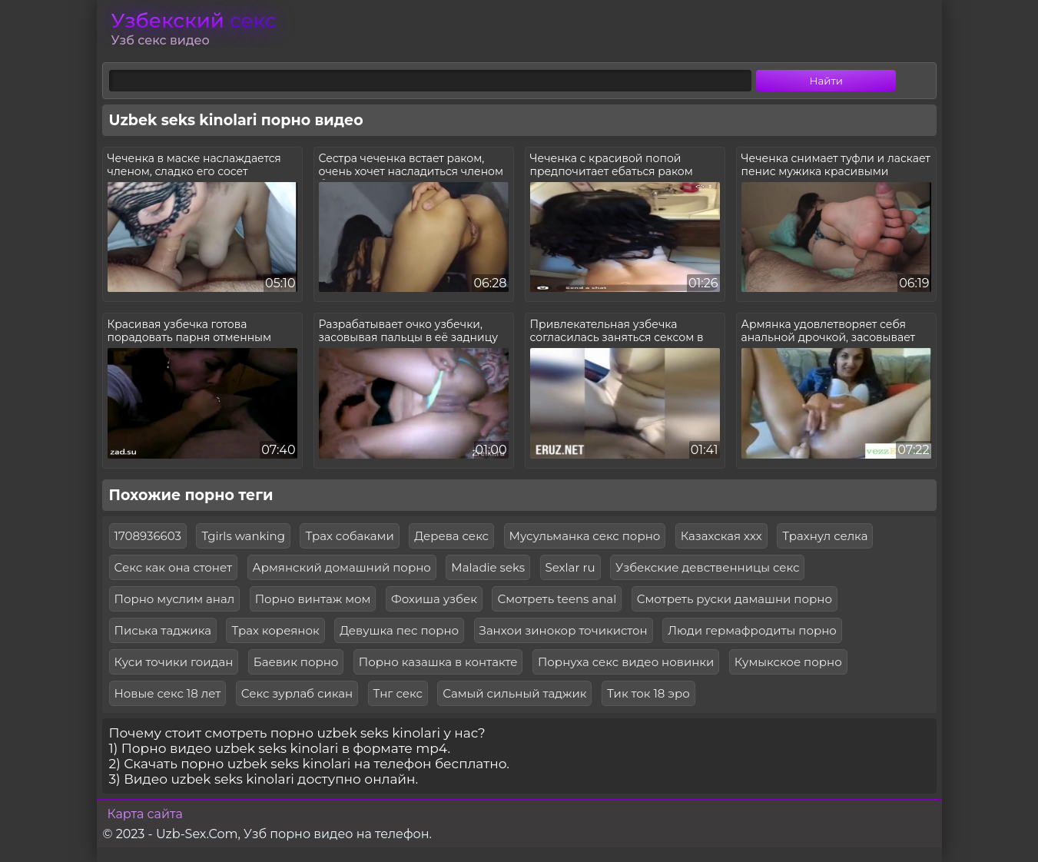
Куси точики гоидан (174, 662)
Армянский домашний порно (342, 567)
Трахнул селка (824, 536)
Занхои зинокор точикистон (563, 630)
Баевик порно (296, 662)
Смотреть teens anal (556, 599)
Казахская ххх (721, 536)
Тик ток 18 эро (648, 693)
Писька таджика (162, 630)
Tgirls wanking (243, 536)
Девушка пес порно (399, 630)
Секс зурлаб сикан (297, 693)
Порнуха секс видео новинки (626, 662)
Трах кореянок (275, 630)
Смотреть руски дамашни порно (734, 599)
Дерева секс (451, 536)
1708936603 (147, 536)
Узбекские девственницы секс (707, 567)
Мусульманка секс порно (585, 536)
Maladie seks (488, 567)
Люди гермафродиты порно (752, 630)
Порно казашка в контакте (438, 662)
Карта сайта (145, 814)
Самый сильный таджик (514, 693)
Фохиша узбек (434, 599)
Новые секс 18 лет (167, 693)
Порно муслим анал (174, 599)
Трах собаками (349, 536)
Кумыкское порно (788, 662)
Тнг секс (398, 693)
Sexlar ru (570, 567)
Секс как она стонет (173, 567)
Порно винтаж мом (313, 599)
